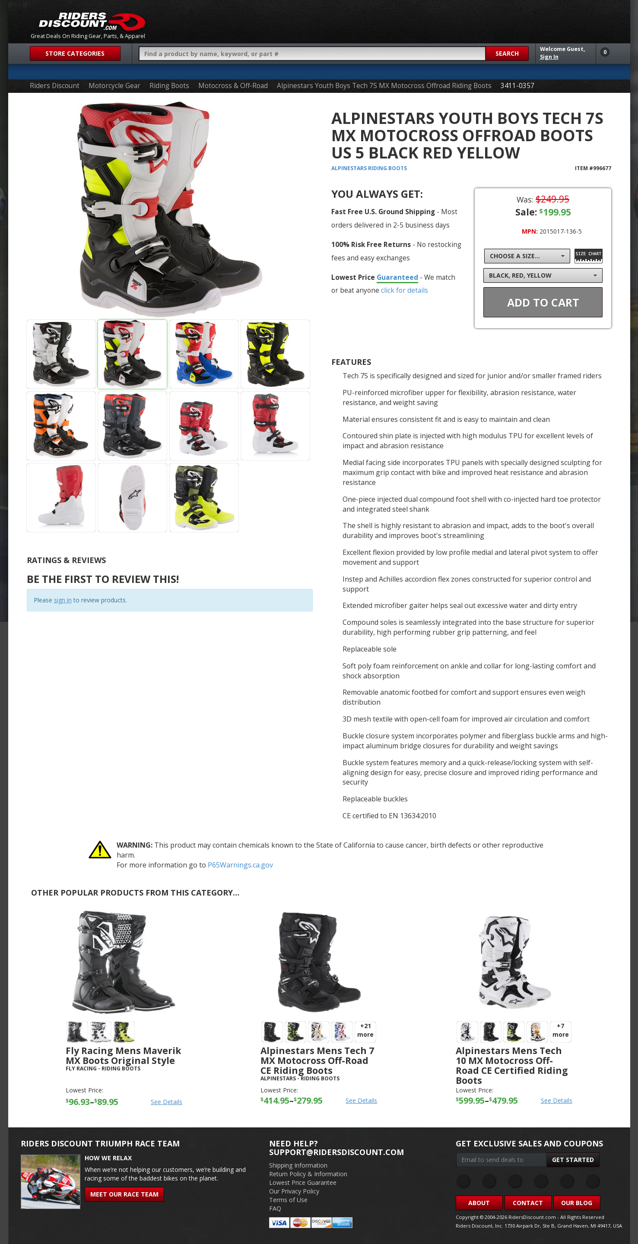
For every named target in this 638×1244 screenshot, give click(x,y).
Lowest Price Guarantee (302, 1182)
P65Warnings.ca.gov (240, 865)
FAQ (275, 1208)
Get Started (573, 1159)
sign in (63, 600)
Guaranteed (397, 277)
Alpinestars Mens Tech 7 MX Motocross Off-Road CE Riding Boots (317, 1060)
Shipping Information (298, 1165)
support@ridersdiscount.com (336, 1152)
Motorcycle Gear (114, 85)
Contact (528, 1203)
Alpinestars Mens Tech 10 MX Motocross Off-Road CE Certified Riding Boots (512, 1065)
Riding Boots (169, 85)
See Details (166, 1102)
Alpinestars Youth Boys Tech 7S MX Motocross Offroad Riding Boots (384, 85)
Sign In (549, 56)
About (479, 1203)
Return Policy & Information (308, 1174)
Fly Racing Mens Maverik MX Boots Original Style (123, 1056)
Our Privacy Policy (294, 1191)
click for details (404, 290)
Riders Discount (54, 85)
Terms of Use (288, 1200)
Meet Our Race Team (124, 1194)
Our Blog (576, 1203)
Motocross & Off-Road (233, 85)
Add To (543, 302)
